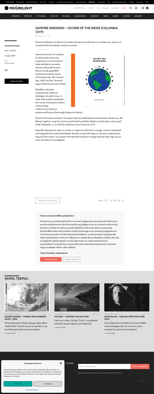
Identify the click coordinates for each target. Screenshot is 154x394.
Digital (144, 381)
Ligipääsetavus (79, 8)
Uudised (126, 16)
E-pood (91, 8)
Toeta (123, 8)
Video (7, 51)
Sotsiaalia (41, 16)
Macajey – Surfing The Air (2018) (72, 316)
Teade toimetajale (48, 200)
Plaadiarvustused (12, 46)
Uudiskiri (115, 8)
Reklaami (105, 8)
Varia (106, 16)
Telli (98, 8)
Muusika (66, 16)
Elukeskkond (80, 16)
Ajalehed (138, 16)
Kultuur (54, 16)
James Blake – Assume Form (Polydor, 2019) (124, 317)
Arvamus (15, 16)
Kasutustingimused (32, 390)
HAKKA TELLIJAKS (16, 81)
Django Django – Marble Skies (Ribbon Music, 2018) (25, 317)
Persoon (28, 16)
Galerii (115, 16)
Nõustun (18, 384)
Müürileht (13, 51)
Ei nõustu (48, 384)
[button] (61, 363)
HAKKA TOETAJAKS (71, 259)
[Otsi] (131, 8)
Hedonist (95, 16)
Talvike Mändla (9, 63)
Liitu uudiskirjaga (140, 366)
